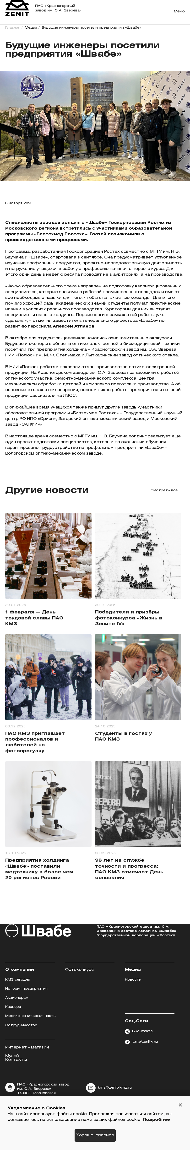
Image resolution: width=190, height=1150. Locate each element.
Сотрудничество (21, 1025)
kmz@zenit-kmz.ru (109, 1088)
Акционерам (16, 998)
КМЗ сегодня (17, 979)
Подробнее (156, 1120)
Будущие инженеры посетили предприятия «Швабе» (91, 27)
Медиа (31, 27)
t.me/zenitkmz (141, 1042)
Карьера (13, 1007)
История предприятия (26, 988)
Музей (12, 1056)
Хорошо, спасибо (95, 1135)
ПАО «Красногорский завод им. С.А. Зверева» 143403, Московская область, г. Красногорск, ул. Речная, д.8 (37, 1093)
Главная (12, 27)
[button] (180, 1105)
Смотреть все (164, 490)
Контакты (16, 1060)
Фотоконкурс (79, 970)
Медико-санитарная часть (30, 1016)
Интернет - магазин (27, 1047)
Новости (133, 979)
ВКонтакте (139, 1031)
